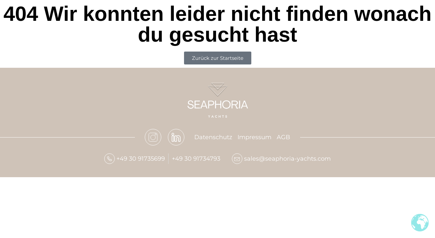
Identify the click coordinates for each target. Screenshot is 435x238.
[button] (14, 223)
